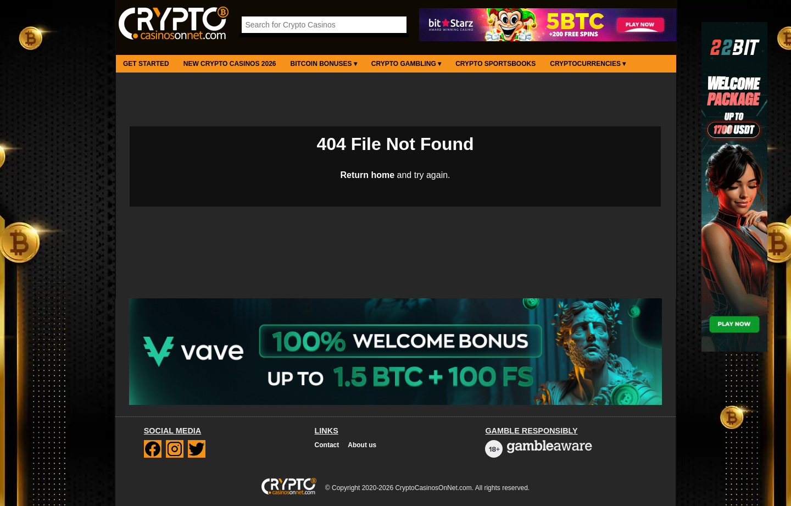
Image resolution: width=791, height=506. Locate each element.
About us (362, 445)
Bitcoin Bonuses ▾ (324, 64)
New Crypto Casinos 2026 (229, 64)
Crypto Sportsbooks (495, 64)
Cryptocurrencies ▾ (588, 64)
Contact (327, 445)
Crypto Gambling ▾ (406, 64)
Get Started (146, 64)
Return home (367, 175)
